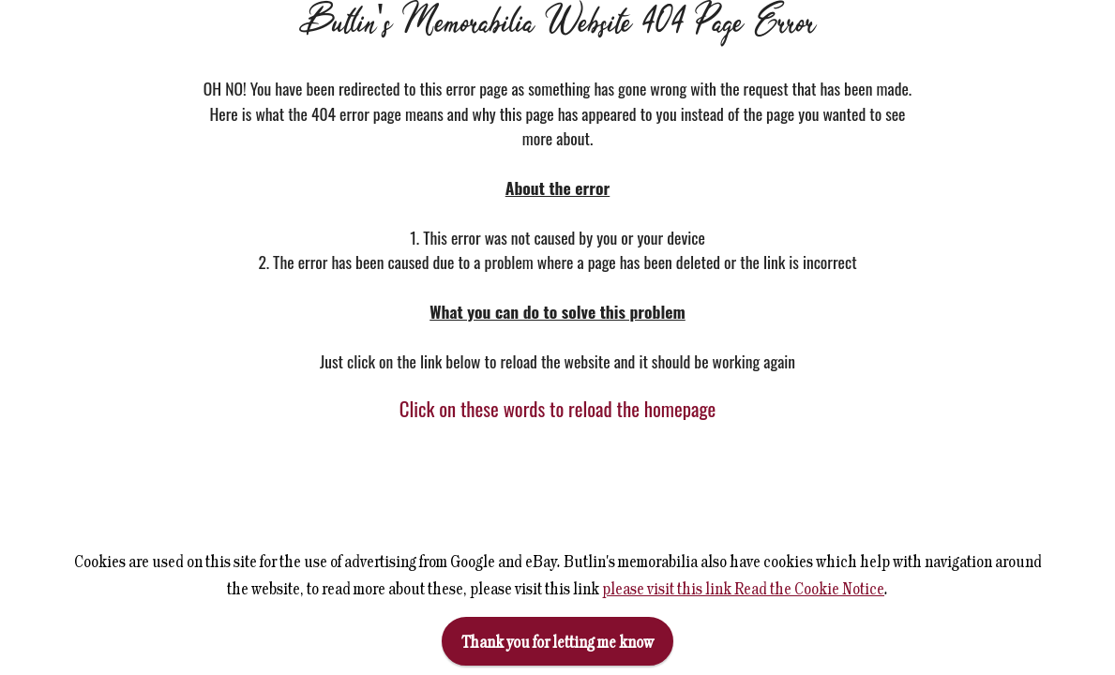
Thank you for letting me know (557, 641)
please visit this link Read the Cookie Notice (743, 588)
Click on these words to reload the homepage (557, 408)
